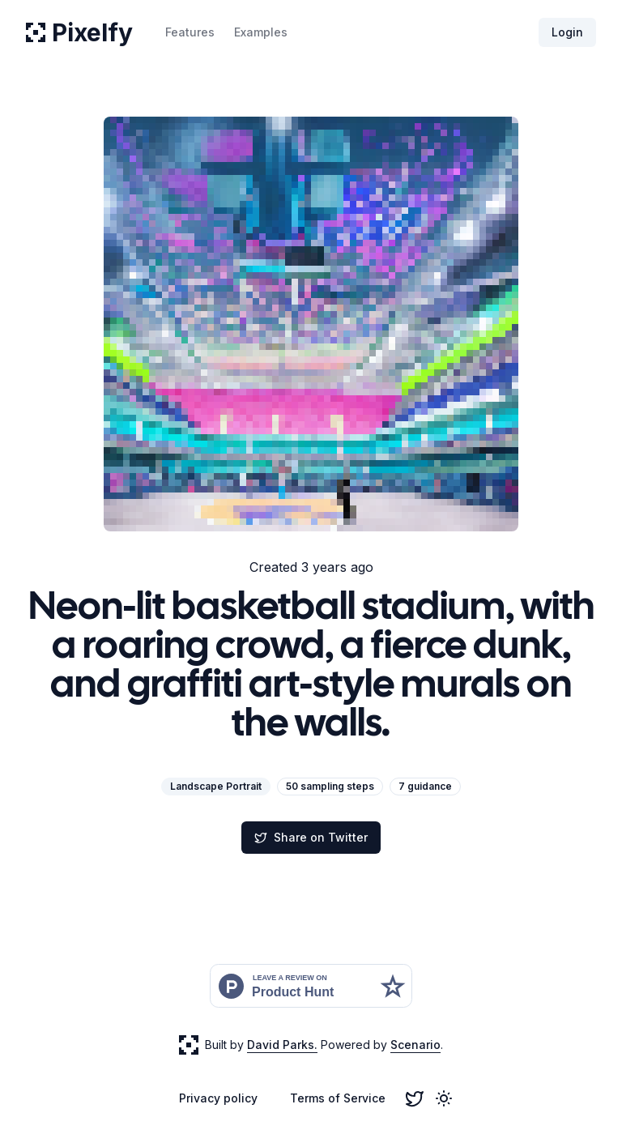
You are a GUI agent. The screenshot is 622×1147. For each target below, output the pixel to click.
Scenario (415, 1044)
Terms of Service (338, 1098)
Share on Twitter (311, 837)
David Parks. (282, 1044)
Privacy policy (218, 1098)
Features (190, 32)
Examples (261, 32)
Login (567, 32)
